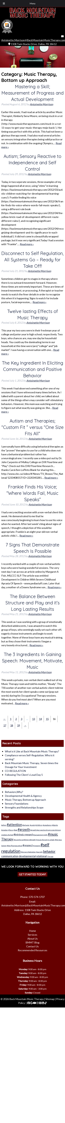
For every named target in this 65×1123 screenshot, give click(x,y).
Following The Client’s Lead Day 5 (24, 774)
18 (11, 725)
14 (40, 718)
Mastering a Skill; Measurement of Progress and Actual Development (32, 93)
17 (4, 725)
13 (33, 718)
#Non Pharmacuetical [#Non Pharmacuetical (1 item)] (14, 846)
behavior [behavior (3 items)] (49, 851)
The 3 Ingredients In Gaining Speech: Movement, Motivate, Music (32, 660)
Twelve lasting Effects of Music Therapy (32, 314)
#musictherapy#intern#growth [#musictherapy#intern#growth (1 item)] (25, 840)
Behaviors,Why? (14, 791)
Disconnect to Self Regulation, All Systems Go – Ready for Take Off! (32, 259)
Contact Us (32, 946)
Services (32, 934)
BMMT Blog (32, 942)
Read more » (27, 244)
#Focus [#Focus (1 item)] (10, 830)
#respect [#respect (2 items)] (28, 845)
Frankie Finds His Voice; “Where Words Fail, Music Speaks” (32, 493)
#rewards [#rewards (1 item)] (36, 846)
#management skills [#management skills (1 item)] (40, 835)
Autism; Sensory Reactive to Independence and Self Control (32, 162)
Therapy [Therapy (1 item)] (50, 856)
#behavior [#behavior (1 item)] (25, 825)
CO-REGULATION (15, 770)
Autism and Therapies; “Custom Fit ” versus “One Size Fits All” (32, 427)
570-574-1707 (37, 896)
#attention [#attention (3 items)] (14, 824)
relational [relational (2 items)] (41, 856)
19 (18, 725)
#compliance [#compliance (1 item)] (47, 825)
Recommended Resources (32, 950)
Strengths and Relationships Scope (24, 807)
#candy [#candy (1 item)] (32, 825)
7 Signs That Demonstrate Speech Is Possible (32, 548)
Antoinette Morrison (41, 104)
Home (32, 930)
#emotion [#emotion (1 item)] (4, 830)
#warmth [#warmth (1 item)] (39, 852)
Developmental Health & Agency (23, 795)
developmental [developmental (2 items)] (27, 856)
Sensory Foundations (16, 803)
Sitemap (49, 999)
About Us (32, 938)
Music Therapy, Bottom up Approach (25, 799)
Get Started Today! (32, 874)
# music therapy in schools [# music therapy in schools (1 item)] (45, 840)
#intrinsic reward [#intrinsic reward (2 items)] (23, 834)
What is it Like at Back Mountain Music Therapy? (32, 751)
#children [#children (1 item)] (38, 825)
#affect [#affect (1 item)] (3, 825)
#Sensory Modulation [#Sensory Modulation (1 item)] (28, 852)
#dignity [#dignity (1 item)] (55, 825)
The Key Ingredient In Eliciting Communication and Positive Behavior (32, 369)
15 (47, 718)
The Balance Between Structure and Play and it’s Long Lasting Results (32, 602)
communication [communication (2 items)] (9, 856)
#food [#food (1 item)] (15, 830)
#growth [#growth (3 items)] (24, 829)
